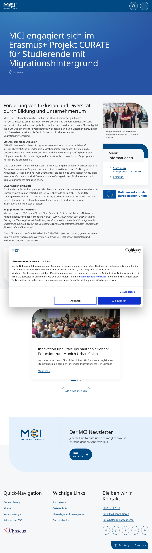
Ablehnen (76, 300)
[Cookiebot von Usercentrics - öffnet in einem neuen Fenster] (128, 250)
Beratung (122, 545)
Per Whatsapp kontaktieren (118, 519)
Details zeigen (127, 292)
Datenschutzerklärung (93, 276)
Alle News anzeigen (76, 390)
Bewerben (140, 545)
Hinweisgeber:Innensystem (68, 514)
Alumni (7, 508)
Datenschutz (60, 508)
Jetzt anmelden (80, 454)
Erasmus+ (118, 176)
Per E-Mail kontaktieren (116, 514)
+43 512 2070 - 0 (111, 508)
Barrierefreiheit (61, 520)
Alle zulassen (119, 300)
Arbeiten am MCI (13, 520)
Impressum (59, 502)
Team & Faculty (12, 502)
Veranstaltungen (13, 514)
